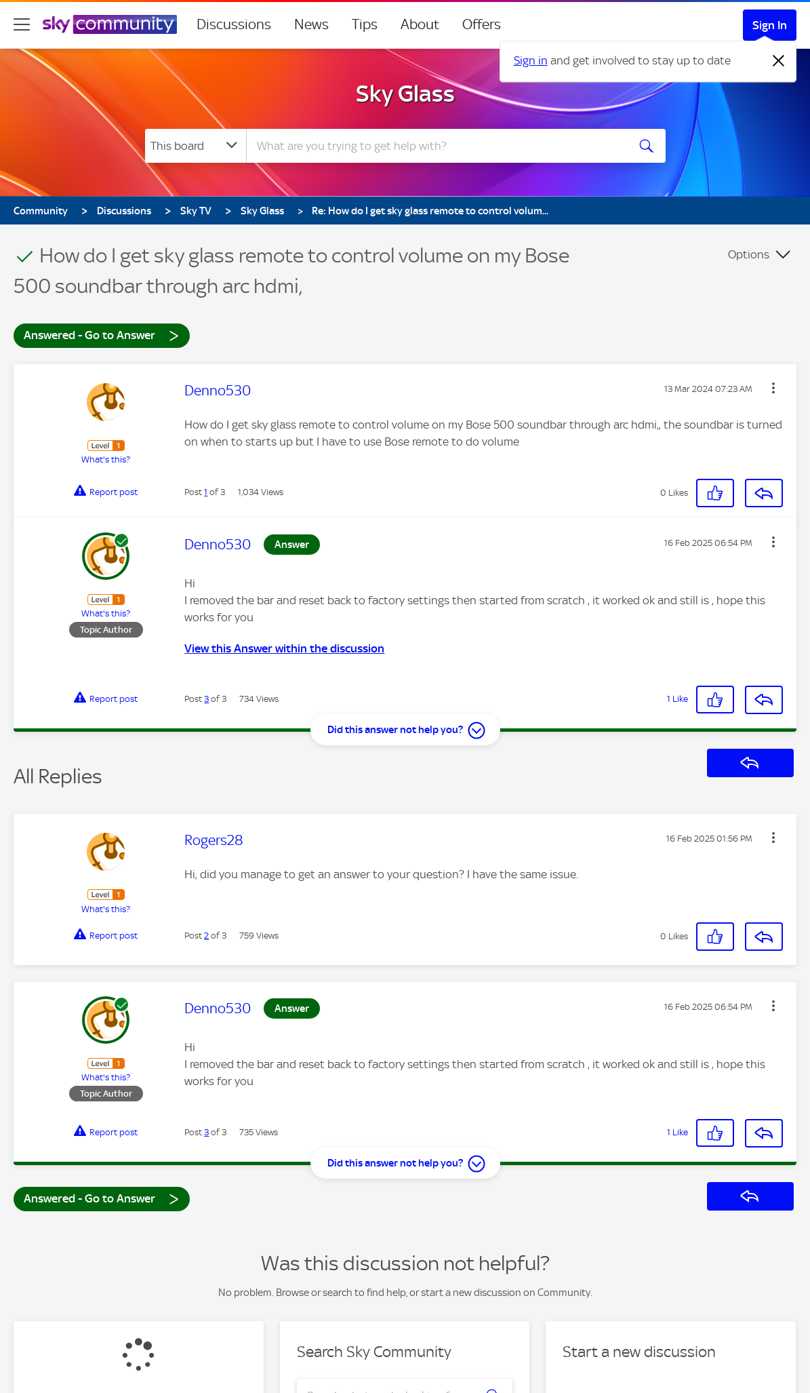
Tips (365, 24)
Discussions (234, 24)
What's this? (105, 459)
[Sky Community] (110, 24)
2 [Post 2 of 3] (206, 935)
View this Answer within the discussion (284, 648)
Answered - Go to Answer (102, 334)
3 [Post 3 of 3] (206, 699)
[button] (773, 387)
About (420, 24)
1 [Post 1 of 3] (205, 492)
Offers (481, 24)
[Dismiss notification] (779, 61)
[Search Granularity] (195, 146)
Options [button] (748, 254)
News (311, 24)
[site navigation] (22, 24)
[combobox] (435, 146)
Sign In (769, 25)
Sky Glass (405, 93)
